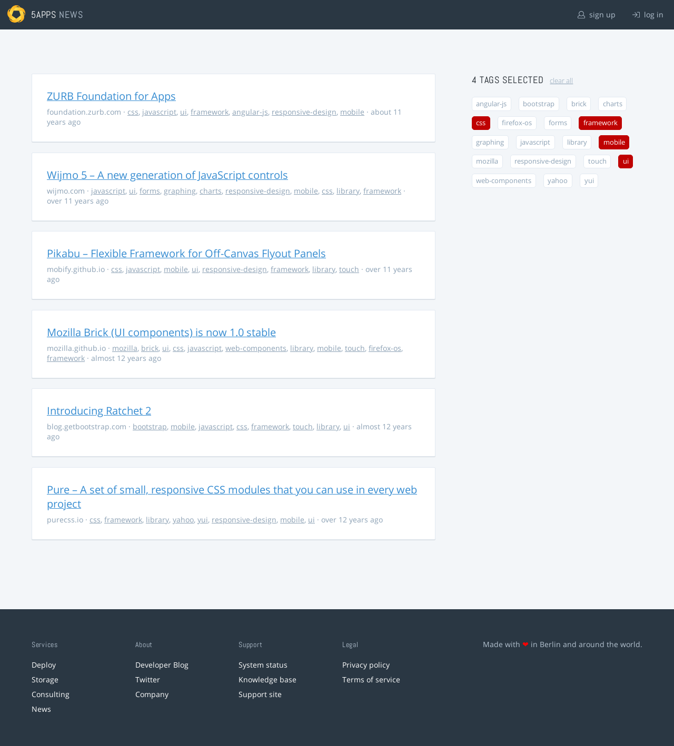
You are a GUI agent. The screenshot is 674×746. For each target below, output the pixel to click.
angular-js (250, 112)
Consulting (51, 694)
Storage (45, 679)
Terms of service (371, 679)
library (348, 191)
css (132, 112)
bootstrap (150, 426)
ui (183, 112)
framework (210, 112)
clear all (561, 80)
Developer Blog (162, 665)
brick (149, 348)
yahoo (183, 520)
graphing (180, 191)
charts (211, 191)
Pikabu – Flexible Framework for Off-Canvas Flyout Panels (186, 253)
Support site (260, 694)
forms (150, 191)
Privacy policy (366, 665)
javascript (159, 112)
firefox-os (385, 348)
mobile (352, 112)
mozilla (124, 348)
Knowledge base (267, 679)
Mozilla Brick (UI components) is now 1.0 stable (161, 332)
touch (349, 269)
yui (202, 520)
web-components (255, 348)
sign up (597, 14)
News (41, 709)
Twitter (147, 679)
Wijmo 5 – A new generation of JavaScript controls (167, 175)
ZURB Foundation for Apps (111, 96)
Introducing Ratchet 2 (99, 411)
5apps (44, 14)
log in (647, 14)
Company (151, 694)
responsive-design (304, 112)
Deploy (44, 665)
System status (263, 665)
